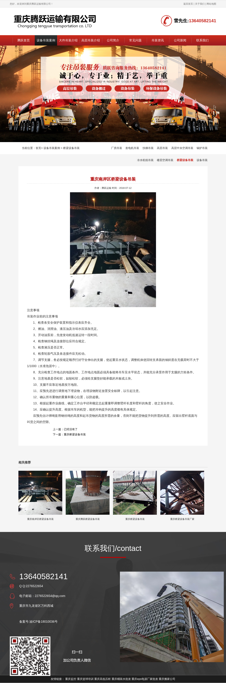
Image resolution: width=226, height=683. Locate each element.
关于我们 (200, 3)
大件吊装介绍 (68, 40)
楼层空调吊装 (165, 160)
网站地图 (211, 3)
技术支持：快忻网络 (33, 631)
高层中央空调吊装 (182, 148)
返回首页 (188, 3)
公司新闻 (180, 40)
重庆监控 (70, 678)
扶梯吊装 (148, 148)
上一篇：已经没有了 (65, 429)
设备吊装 (202, 160)
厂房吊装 (116, 148)
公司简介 (113, 40)
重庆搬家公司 (167, 678)
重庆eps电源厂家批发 (145, 678)
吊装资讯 (158, 40)
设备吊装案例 (46, 40)
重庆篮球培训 (85, 678)
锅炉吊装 (202, 148)
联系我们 (202, 40)
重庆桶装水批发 (121, 678)
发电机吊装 (132, 148)
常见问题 (135, 40)
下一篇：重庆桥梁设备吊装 (69, 434)
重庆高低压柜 (102, 678)
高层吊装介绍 (90, 40)
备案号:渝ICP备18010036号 (38, 621)
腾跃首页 (23, 40)
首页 (38, 148)
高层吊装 (162, 148)
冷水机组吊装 (145, 160)
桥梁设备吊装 (71, 148)
